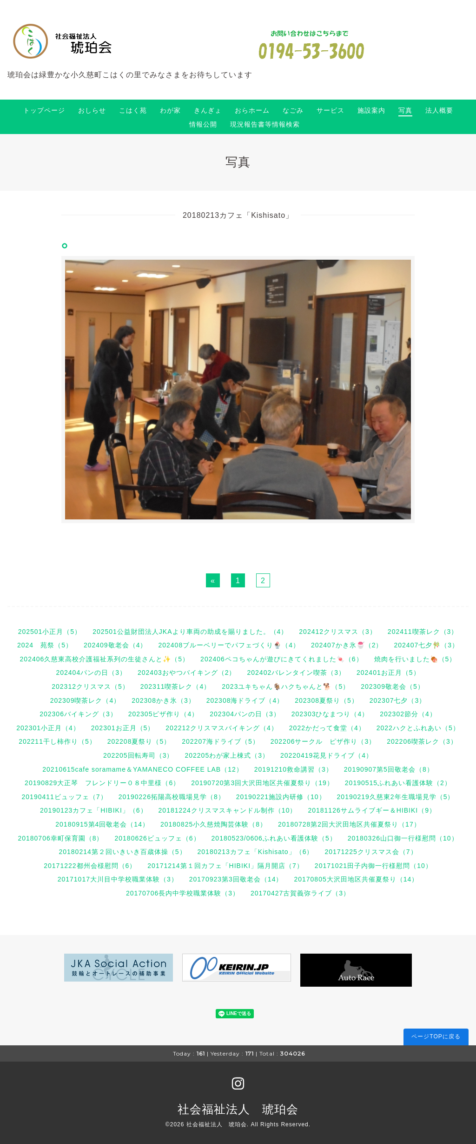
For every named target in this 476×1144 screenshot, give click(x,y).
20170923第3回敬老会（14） (236, 879)
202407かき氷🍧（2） (347, 645)
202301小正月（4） (48, 728)
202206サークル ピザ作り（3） (323, 741)
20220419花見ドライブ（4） (326, 755)
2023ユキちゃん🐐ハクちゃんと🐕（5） (286, 686)
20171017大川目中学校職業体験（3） (118, 879)
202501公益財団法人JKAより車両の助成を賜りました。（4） (190, 631)
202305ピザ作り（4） (163, 714)
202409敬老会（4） (115, 645)
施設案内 (371, 110)
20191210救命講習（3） (293, 769)
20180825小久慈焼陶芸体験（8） (213, 824)
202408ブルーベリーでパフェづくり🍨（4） (229, 645)
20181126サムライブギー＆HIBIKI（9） (372, 810)
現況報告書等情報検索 (265, 124)
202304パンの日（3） (245, 714)
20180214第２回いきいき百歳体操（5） (122, 851)
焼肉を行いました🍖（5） (415, 659)
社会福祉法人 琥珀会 (238, 1109)
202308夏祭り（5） (326, 700)
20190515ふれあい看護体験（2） (398, 783)
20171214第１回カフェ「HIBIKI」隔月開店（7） (225, 865)
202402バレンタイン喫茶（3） (296, 672)
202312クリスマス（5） (90, 686)
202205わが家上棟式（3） (227, 755)
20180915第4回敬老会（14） (102, 824)
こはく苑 (133, 110)
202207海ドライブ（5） (220, 741)
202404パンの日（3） (91, 672)
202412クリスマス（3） (338, 631)
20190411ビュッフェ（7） (64, 797)
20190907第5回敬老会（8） (389, 769)
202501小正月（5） (50, 631)
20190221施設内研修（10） (281, 797)
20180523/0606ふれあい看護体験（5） (274, 838)
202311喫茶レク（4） (175, 686)
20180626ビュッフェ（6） (157, 838)
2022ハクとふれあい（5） (418, 728)
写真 (405, 110)
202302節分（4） (408, 714)
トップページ (44, 110)
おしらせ (92, 110)
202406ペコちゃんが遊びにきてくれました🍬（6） (281, 659)
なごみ (293, 110)
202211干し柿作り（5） (57, 741)
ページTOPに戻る (435, 1036)
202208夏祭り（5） (139, 741)
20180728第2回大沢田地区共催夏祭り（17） (349, 824)
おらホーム (252, 110)
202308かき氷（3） (163, 700)
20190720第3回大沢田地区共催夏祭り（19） (262, 783)
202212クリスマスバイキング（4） (221, 728)
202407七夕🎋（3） (426, 645)
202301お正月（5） (123, 728)
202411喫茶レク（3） (423, 631)
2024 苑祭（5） (45, 645)
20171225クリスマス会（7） (370, 851)
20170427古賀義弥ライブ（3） (300, 893)
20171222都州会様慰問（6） (90, 865)
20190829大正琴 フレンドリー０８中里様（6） (102, 783)
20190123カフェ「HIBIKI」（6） (93, 810)
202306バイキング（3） (78, 714)
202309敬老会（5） (392, 686)
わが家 (170, 110)
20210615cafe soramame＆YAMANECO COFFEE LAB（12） (142, 769)
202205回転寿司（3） (138, 755)
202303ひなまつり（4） (330, 714)
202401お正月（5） (388, 672)
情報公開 (203, 124)
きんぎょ (208, 110)
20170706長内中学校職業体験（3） (182, 893)
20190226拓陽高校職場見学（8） (172, 797)
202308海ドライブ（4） (245, 700)
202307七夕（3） (398, 700)
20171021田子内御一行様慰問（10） (373, 865)
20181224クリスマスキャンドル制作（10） (228, 810)
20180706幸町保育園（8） (60, 838)
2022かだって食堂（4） (327, 728)
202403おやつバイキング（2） (187, 672)
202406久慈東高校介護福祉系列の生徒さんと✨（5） (105, 659)
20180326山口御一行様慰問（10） (403, 838)
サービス (330, 110)
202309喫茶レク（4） (85, 700)
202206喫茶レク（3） (422, 741)
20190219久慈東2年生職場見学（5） (396, 797)
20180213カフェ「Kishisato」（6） (256, 851)
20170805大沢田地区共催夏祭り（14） (356, 879)
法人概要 (439, 110)
